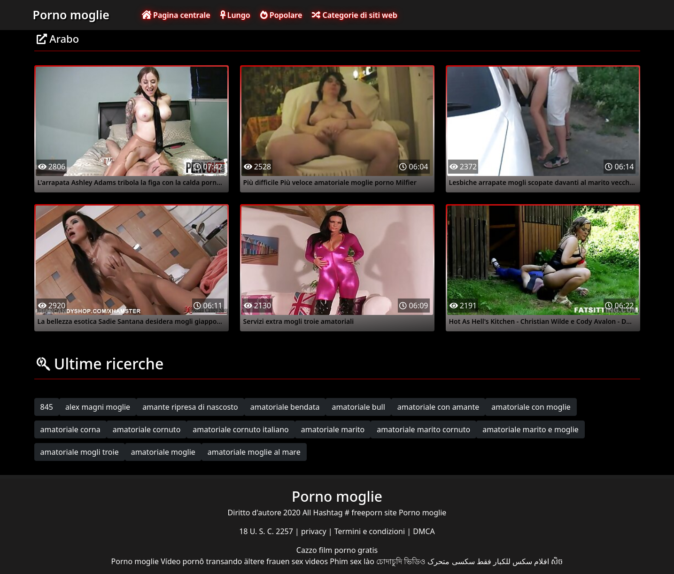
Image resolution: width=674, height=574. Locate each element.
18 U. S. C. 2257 (267, 531)
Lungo (235, 15)
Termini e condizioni (370, 531)
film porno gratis (348, 550)
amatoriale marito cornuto (423, 429)
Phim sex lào (352, 561)
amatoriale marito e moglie (530, 429)
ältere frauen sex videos (286, 561)
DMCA (424, 531)
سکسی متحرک (450, 561)
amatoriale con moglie (531, 407)
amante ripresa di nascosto (190, 407)
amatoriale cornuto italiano (240, 429)
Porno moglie (71, 15)
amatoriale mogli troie (79, 452)
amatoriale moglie (163, 452)
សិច (557, 561)
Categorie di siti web (354, 15)
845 (46, 407)
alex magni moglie (97, 407)
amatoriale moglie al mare (254, 452)
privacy (314, 531)
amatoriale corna (70, 429)
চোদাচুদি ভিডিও (401, 561)
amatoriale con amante (438, 407)
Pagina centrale (176, 15)
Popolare (281, 15)
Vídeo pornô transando (201, 561)
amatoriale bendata (285, 407)
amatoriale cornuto (147, 429)
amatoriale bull (358, 407)
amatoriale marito (333, 429)
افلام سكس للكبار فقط (513, 561)
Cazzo (307, 550)
